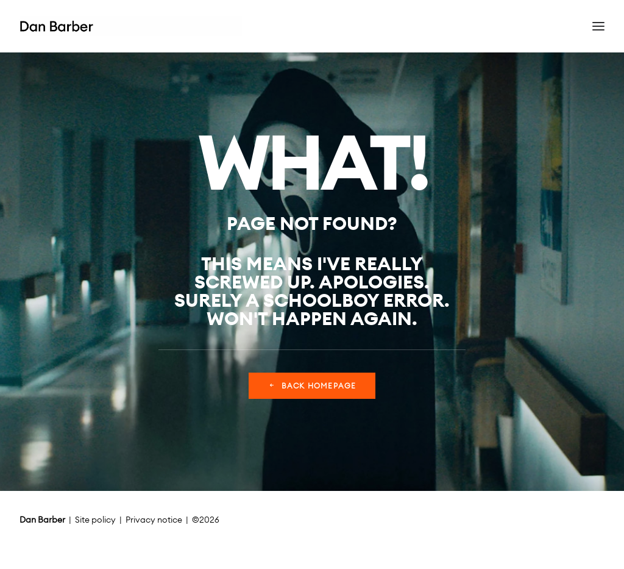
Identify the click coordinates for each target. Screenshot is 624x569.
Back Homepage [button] (312, 385)
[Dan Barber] (131, 26)
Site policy (95, 519)
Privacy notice (154, 519)
